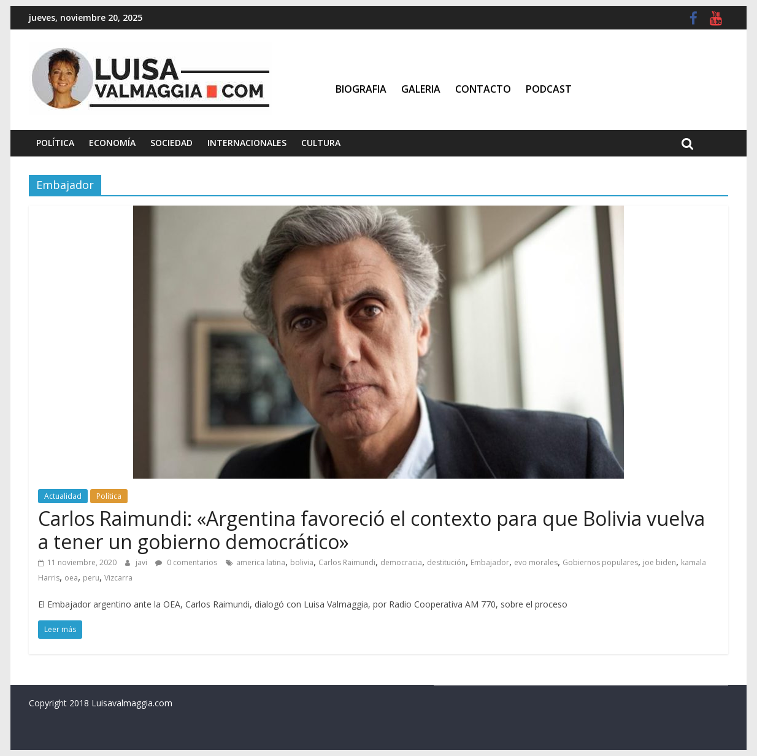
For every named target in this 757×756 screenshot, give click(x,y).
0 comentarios (186, 562)
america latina (260, 562)
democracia (401, 562)
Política (55, 142)
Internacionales (246, 142)
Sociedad (171, 142)
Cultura (320, 142)
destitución (446, 562)
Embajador (490, 562)
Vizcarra (118, 578)
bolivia (301, 562)
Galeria (420, 89)
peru (91, 578)
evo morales (536, 562)
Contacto (483, 89)
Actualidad (63, 496)
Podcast (549, 89)
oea (71, 578)
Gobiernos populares (600, 562)
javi (142, 562)
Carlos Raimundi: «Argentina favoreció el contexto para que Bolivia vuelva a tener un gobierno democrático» (371, 530)
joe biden (659, 562)
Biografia (361, 89)
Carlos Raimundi (346, 562)
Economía (112, 142)
